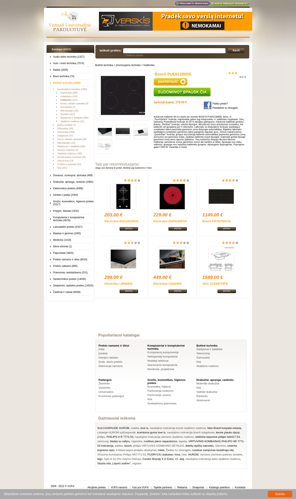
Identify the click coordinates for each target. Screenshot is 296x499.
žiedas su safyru (120, 441)
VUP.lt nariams (119, 487)
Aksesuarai (203, 400)
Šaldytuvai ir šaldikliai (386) (74, 117)
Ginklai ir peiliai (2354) (65, 194)
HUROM (193, 454)
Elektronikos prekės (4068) (68, 188)
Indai (101, 349)
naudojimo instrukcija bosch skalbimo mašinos (178, 428)
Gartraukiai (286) (69, 92)
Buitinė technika (104, 65)
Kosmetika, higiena (159, 386)
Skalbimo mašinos (207, 366)
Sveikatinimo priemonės (161, 403)
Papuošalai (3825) (63, 252)
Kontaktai (240, 487)
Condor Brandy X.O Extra (158, 459)
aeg (181, 459)
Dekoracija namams (111, 366)
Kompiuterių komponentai (162, 352)
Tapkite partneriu (162, 487)
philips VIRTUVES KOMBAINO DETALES (158, 445)
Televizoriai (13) (65, 160)
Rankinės (202, 396)
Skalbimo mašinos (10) (72, 121)
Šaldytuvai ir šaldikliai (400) (71, 146)
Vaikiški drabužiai (206, 391)
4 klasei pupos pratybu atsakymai (136, 450)
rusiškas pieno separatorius (160, 441)
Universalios (106, 391)
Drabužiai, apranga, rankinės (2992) (73, 181)
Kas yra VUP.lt (140, 487)
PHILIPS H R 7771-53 (120, 436)
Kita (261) (62, 168)
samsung (102, 441)
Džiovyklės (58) (65, 128)
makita (135, 428)
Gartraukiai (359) (66, 132)
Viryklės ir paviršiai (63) (69, 164)
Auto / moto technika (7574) (68, 63)
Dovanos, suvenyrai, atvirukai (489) (73, 175)
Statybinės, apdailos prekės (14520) (73, 285)
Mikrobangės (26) (69, 110)
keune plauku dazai (228, 432)
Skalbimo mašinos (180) (69, 153)
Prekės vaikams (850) (65, 266)
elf (176, 459)
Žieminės (104, 383)
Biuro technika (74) (63, 76)
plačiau (129, 228)
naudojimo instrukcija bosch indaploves (190, 432)
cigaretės (136, 441)
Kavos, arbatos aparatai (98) (72, 139)
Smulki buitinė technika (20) (71, 157)
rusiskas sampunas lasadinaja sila (213, 450)
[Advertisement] (172, 319)
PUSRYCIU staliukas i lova (163, 454)
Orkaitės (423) (67, 114)
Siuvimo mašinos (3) (67, 150)
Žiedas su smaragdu (178, 450)
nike (184, 454)
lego (100, 459)
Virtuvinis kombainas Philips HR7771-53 (121, 454)
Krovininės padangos (111, 396)
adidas (119, 445)
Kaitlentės (149, 65)
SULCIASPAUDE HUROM (113, 428)
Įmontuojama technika (128, 65)
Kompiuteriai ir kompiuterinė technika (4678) (68, 219)
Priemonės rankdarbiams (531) (70, 272)
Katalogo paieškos (219, 487)
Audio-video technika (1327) (68, 56)
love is (144, 428)
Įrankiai (103, 353)
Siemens (220, 445)
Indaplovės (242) (69, 96)
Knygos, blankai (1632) (66, 210)
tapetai (183, 441)
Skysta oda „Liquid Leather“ (114, 463)
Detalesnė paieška (134, 55)
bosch (128, 445)
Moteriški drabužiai (207, 383)
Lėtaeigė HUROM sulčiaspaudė (116, 432)
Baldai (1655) (60, 69)
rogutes (136, 463)
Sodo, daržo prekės (110, 361)
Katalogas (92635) (61, 49)
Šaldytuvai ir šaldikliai (209, 349)
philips (101, 436)
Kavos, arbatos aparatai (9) (74, 103)
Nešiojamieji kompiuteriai (162, 356)
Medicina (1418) (62, 239)
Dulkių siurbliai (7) (66, 125)
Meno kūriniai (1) (62, 246)
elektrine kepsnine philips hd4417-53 (217, 436)
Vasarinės (105, 387)
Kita (198, 361)
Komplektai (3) (67, 107)
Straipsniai (198, 487)
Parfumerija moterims (160, 390)
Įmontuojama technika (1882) (72, 89)
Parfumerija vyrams (159, 395)
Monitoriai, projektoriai (160, 369)
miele (161, 450)
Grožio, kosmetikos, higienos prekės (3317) (73, 203)
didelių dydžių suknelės (199, 445)
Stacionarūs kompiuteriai (162, 365)
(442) (68, 100)
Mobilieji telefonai (157, 360)
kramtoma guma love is (151, 432)
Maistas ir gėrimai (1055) (67, 233)
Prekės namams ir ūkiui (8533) (70, 259)
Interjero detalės (108, 357)
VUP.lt (70, 486)
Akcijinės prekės (96, 487)
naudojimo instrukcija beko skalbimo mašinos (212, 459)
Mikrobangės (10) (66, 143)
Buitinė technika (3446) (67, 82)
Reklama (182, 487)
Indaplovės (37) (65, 135)
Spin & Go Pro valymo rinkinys (122, 459)
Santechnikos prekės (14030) (69, 279)
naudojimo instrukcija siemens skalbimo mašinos (164, 436)
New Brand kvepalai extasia (224, 428)
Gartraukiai (203, 357)
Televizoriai (203, 353)
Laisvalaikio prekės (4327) (67, 226)
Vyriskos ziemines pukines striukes (221, 454)
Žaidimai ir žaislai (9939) (66, 292)
